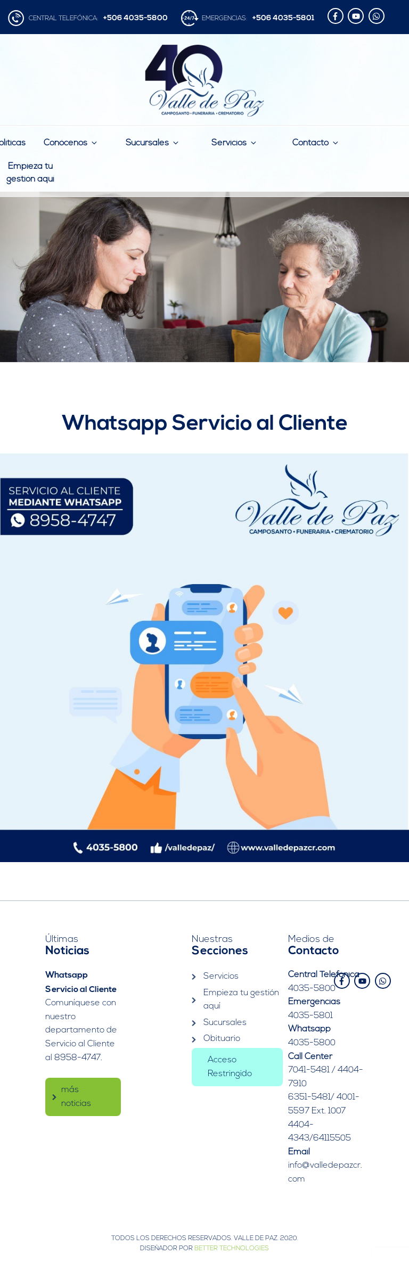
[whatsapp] (378, 16)
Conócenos (71, 142)
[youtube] (357, 16)
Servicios (234, 142)
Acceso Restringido (230, 1066)
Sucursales (153, 142)
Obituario (221, 1039)
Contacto (316, 142)
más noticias (76, 1095)
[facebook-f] (337, 16)
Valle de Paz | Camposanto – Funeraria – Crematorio (205, 81)
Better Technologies (231, 1248)
